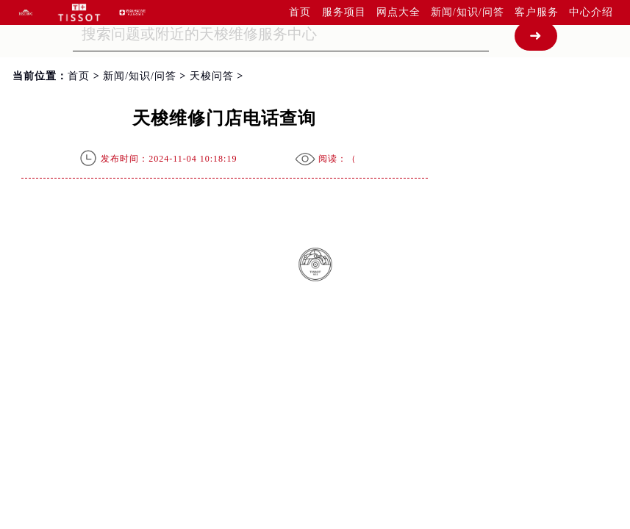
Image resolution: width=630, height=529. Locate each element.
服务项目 (344, 12)
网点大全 (398, 12)
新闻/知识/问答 (467, 12)
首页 (300, 12)
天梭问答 (212, 76)
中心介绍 (591, 12)
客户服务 (537, 12)
